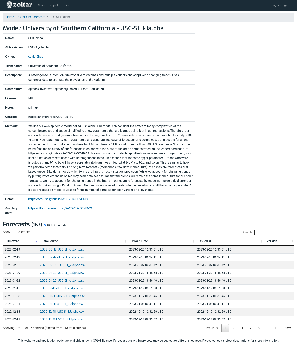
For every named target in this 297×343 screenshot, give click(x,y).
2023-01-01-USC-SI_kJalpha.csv (62, 304)
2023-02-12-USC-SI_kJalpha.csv (62, 257)
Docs (66, 5)
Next (287, 328)
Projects (54, 5)
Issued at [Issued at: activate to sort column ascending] (205, 241)
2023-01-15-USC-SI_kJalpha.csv (62, 288)
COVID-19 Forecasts (31, 17)
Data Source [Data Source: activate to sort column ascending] (49, 241)
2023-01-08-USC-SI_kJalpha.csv (62, 296)
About (41, 5)
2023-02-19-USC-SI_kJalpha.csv (62, 249)
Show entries (16, 232)
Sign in (276, 5)
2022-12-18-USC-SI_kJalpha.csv (62, 312)
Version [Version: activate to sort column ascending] (272, 241)
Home (10, 17)
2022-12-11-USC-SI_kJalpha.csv (61, 319)
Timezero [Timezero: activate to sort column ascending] (12, 241)
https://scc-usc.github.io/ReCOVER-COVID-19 (58, 199)
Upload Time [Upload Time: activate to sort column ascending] (139, 241)
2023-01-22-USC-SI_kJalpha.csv (62, 281)
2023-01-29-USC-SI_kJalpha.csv (62, 273)
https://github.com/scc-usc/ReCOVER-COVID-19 (60, 208)
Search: (268, 232)
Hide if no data (55, 225)
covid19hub (35, 57)
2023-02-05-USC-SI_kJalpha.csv (62, 265)
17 (276, 328)
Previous (212, 328)
